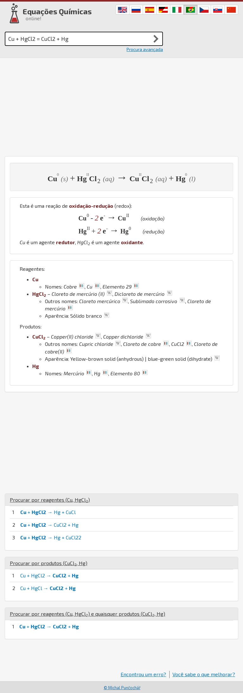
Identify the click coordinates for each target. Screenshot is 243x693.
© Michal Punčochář (122, 687)
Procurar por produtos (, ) (48, 563)
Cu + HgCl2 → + (49, 575)
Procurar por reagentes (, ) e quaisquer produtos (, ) (87, 614)
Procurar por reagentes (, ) (50, 500)
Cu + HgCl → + (48, 588)
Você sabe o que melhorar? (203, 674)
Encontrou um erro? (143, 674)
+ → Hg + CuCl (48, 512)
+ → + (49, 626)
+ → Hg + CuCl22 (50, 537)
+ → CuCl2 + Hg (49, 525)
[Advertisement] (121, 105)
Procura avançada (145, 49)
